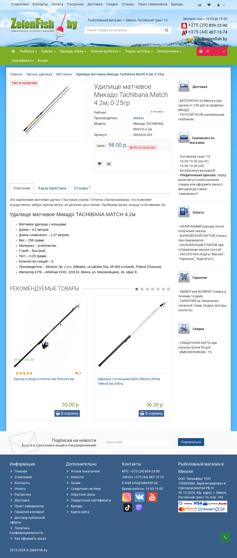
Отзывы (128, 4)
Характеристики (52, 187)
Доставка (95, 4)
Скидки (112, 4)
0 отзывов (157, 110)
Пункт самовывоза (152, 4)
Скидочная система (83, 487)
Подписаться (191, 441)
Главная (16, 73)
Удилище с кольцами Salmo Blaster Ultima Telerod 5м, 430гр (129, 380)
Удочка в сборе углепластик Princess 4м (43, 377)
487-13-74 (207, 30)
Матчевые (64, 73)
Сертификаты (23, 59)
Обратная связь (80, 493)
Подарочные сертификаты (88, 499)
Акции (42, 59)
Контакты (40, 4)
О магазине (20, 4)
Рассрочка (75, 4)
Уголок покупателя (83, 470)
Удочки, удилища (39, 73)
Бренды (177, 4)
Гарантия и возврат (27, 510)
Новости (75, 476)
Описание (21, 187)
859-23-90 (207, 24)
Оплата (57, 4)
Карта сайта (77, 510)
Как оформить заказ (28, 537)
